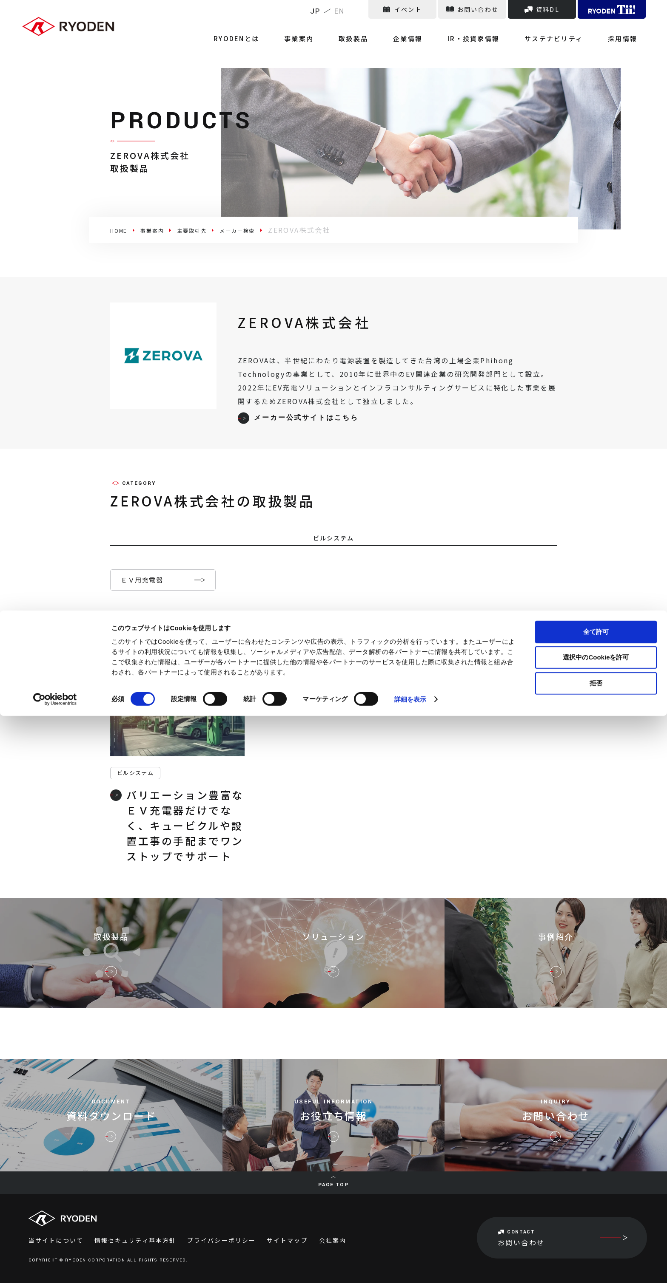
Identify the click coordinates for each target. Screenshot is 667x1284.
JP (315, 11)
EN (339, 11)
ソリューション (333, 945)
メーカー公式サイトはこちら (298, 418)
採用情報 (631, 29)
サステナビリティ (574, 29)
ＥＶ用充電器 (142, 581)
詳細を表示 (410, 1267)
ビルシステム (135, 774)
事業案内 (369, 29)
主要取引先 (211, 230)
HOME (122, 230)
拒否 (596, 1250)
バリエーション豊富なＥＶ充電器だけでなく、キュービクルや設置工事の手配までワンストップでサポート (177, 827)
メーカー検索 (267, 230)
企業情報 (453, 29)
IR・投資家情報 (507, 29)
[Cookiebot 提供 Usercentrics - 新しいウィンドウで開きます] (55, 1267)
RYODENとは (319, 29)
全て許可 (596, 1199)
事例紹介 (555, 945)
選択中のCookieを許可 (596, 1225)
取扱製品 (411, 29)
